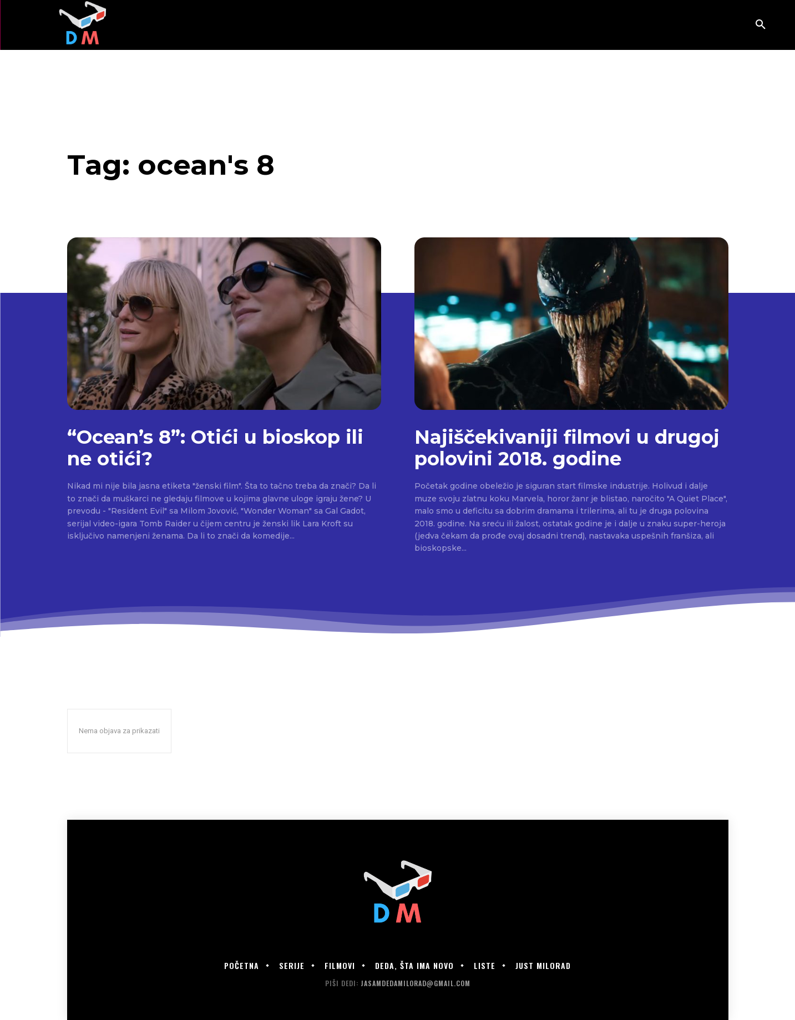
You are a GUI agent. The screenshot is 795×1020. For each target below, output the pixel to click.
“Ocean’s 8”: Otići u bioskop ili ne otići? (215, 447)
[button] (761, 25)
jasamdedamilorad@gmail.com (415, 983)
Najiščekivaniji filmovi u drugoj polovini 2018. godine (567, 447)
